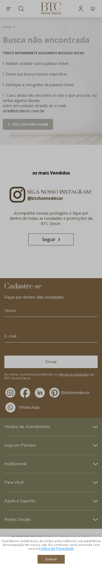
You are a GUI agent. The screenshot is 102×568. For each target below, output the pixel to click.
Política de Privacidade (56, 548)
